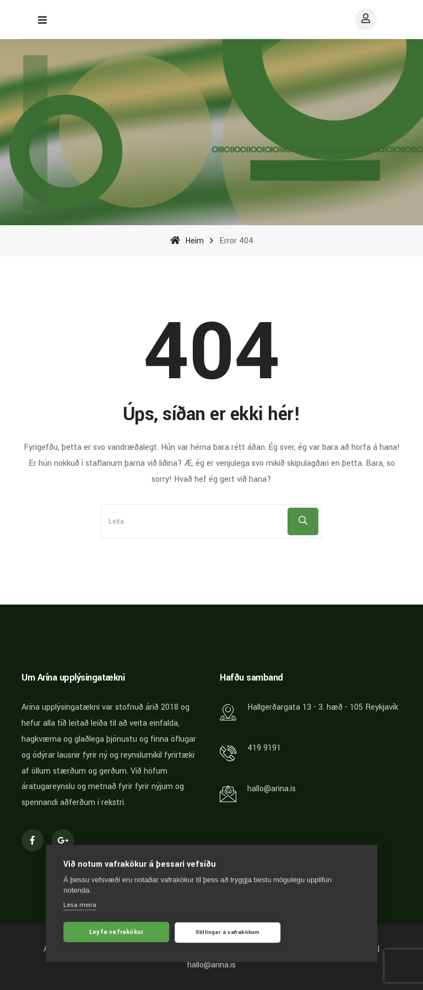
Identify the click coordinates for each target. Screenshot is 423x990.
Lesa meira (79, 906)
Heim (187, 241)
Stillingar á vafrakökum (228, 934)
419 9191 (264, 748)
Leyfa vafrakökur (116, 933)
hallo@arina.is (271, 789)
